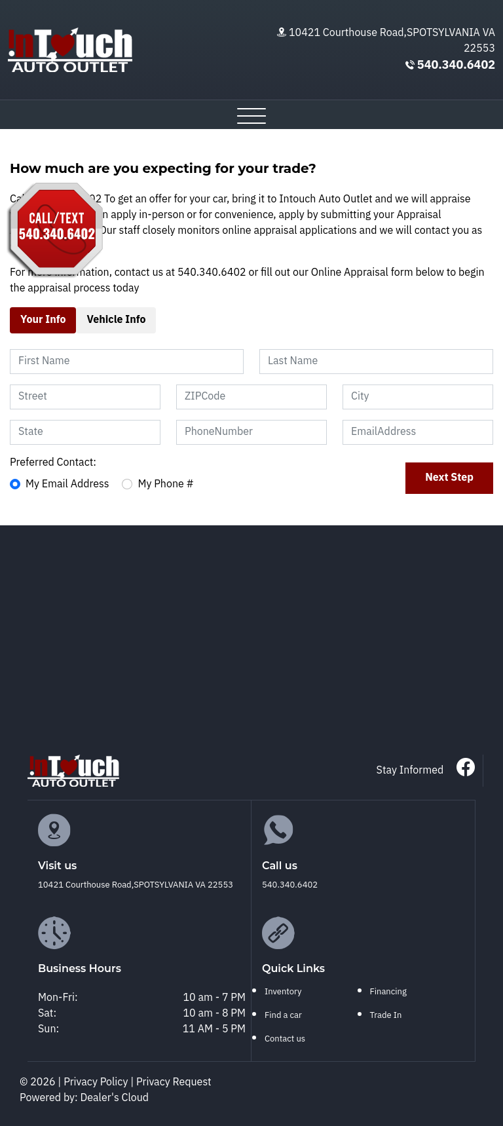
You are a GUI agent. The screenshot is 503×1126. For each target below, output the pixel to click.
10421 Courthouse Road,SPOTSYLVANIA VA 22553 (392, 41)
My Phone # (166, 484)
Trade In (386, 1015)
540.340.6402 (456, 65)
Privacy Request (174, 1082)
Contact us (285, 1039)
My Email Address (67, 484)
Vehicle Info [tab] (115, 320)
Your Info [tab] (42, 320)
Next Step (449, 478)
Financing (388, 992)
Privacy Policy (97, 1082)
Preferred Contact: (53, 463)
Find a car (283, 1015)
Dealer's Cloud (115, 1098)
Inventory (283, 992)
